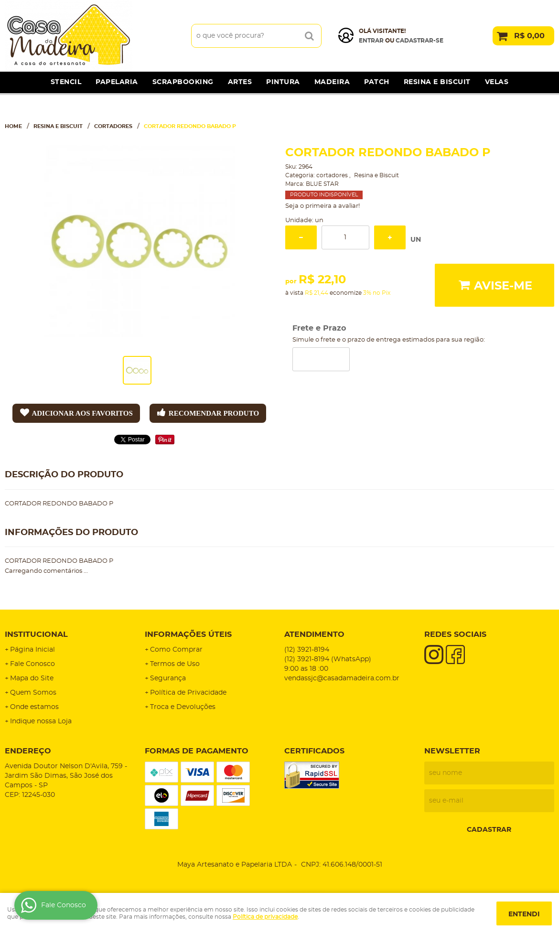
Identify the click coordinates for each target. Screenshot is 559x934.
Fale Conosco (32, 664)
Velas (497, 82)
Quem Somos (33, 692)
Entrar (371, 40)
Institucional (36, 634)
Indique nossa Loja (41, 721)
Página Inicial (32, 649)
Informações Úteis (188, 634)
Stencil (66, 82)
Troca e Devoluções (182, 707)
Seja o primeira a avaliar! (322, 206)
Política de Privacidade (188, 692)
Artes (240, 82)
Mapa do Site (32, 678)
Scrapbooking (183, 82)
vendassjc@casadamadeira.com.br (341, 678)
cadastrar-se (419, 40)
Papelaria (117, 82)
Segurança (168, 678)
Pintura (283, 82)
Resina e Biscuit (437, 82)
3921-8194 (306, 649)
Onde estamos (34, 707)
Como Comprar (176, 649)
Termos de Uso (175, 664)
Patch (376, 82)
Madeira (332, 82)
